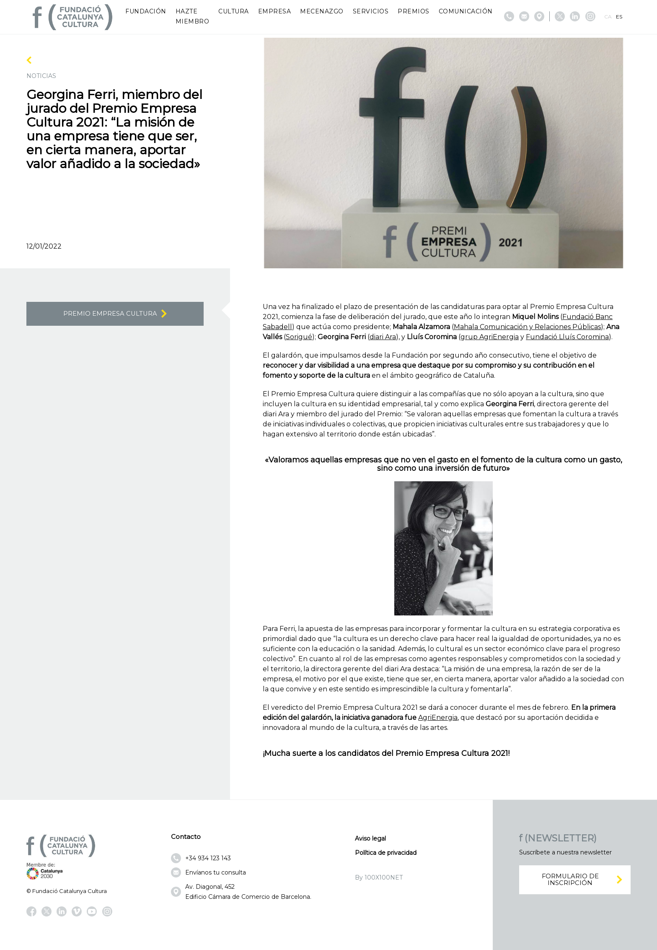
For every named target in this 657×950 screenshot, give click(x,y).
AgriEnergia (438, 718)
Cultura (233, 11)
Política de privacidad (385, 853)
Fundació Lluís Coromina (567, 337)
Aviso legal (370, 838)
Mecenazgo (322, 11)
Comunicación (466, 11)
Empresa (274, 11)
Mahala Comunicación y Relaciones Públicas (527, 327)
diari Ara (383, 337)
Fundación (145, 11)
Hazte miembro (193, 16)
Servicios (371, 11)
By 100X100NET (379, 877)
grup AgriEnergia (489, 337)
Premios (413, 11)
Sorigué (299, 337)
